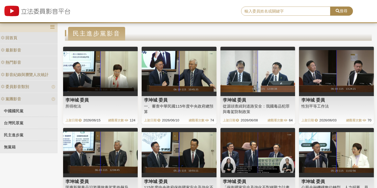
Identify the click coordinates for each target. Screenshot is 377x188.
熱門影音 (11, 62)
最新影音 (11, 50)
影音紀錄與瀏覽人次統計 (25, 74)
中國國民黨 (14, 111)
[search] (285, 11)
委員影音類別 (15, 86)
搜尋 (341, 11)
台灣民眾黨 (14, 123)
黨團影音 (11, 99)
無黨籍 (10, 147)
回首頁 (9, 38)
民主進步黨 (14, 135)
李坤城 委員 (77, 100)
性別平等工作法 (315, 106)
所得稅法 (73, 106)
